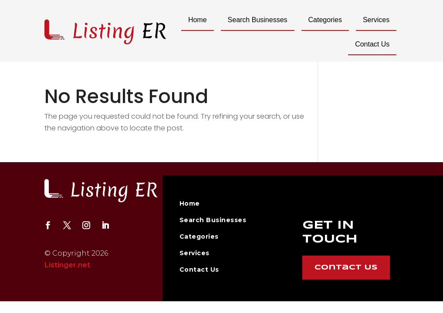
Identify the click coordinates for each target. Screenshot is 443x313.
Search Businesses (257, 19)
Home (197, 19)
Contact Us (372, 44)
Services (376, 19)
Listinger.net (67, 265)
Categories (325, 19)
